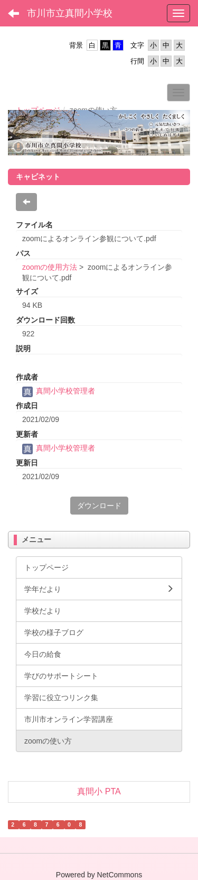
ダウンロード (99, 505)
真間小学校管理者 (58, 391)
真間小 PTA (98, 791)
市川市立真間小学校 (69, 13)
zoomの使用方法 (49, 267)
